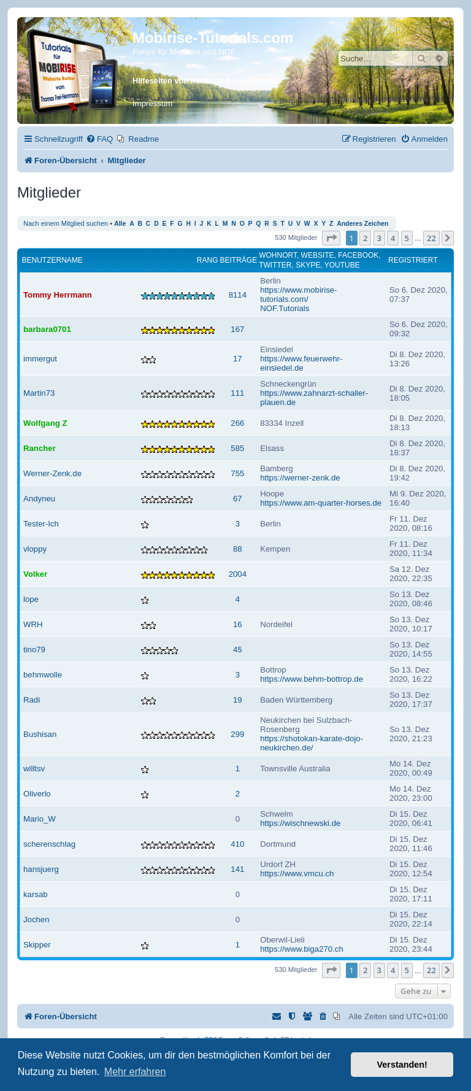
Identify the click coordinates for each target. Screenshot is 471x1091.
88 (237, 548)
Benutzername (52, 260)
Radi (31, 699)
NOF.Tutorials (284, 308)
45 (237, 649)
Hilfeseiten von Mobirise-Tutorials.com (204, 80)
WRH (33, 624)
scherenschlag (49, 844)
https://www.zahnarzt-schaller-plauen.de (314, 397)
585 (237, 448)
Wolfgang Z (45, 423)
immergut (40, 358)
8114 (238, 294)
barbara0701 (47, 329)
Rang (207, 260)
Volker (35, 574)
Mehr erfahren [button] (135, 1071)
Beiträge (238, 260)
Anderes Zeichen (362, 223)
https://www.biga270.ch (301, 949)
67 (237, 498)
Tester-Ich (41, 523)
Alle (120, 223)
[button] (331, 238)
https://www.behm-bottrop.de (311, 679)
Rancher (39, 448)
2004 (238, 574)
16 (237, 624)
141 (237, 869)
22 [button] (431, 238)
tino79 (34, 649)
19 (237, 699)
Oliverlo (37, 793)
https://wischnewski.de (300, 823)
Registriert (412, 260)
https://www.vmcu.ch (297, 873)
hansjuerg (41, 869)
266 (237, 423)
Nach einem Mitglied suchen (65, 223)
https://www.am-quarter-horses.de (320, 502)
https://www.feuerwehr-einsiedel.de (301, 363)
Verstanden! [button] (402, 1065)
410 (237, 844)
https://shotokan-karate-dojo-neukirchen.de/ (311, 743)
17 (237, 358)
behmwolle (42, 674)
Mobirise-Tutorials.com (212, 37)
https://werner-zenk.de (300, 477)
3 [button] (379, 238)
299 (237, 734)
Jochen (36, 919)
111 (237, 393)
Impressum (152, 103)
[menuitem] (99, 139)
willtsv (34, 768)
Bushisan (39, 734)
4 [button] (393, 238)
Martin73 (39, 393)
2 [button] (365, 238)
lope (31, 599)
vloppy (35, 548)
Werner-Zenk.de (52, 473)
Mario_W (39, 818)
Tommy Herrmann (57, 294)
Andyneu (39, 498)
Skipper (37, 944)
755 (237, 473)
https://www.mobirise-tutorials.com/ (298, 294)
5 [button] (407, 238)
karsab (35, 894)
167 (237, 329)
